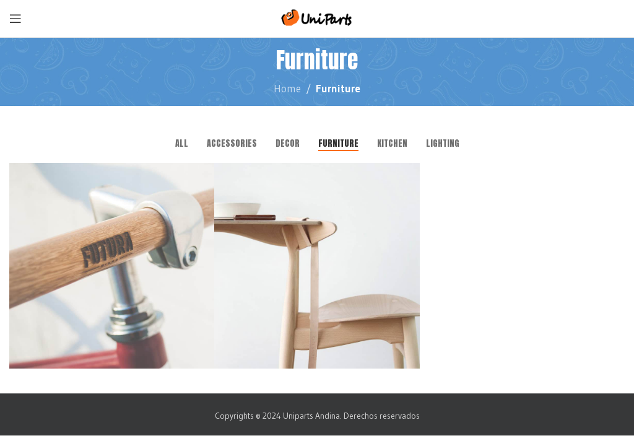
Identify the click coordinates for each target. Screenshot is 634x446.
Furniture (338, 88)
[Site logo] (317, 17)
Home (287, 88)
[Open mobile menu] (15, 18)
